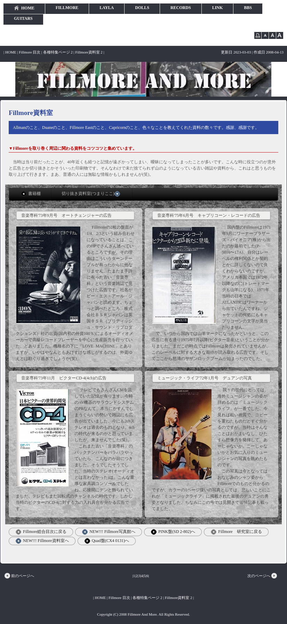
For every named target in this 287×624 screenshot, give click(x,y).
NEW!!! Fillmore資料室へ (42, 541)
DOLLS (142, 7)
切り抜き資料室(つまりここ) (92, 194)
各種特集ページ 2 (58, 52)
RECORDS (180, 7)
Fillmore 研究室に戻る (236, 532)
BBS (248, 7)
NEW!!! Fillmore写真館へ (108, 532)
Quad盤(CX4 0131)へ (107, 541)
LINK (217, 7)
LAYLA (106, 7)
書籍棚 (31, 194)
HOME (24, 8)
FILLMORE (67, 7)
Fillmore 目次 (29, 52)
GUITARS (23, 18)
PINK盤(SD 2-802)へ (173, 532)
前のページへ (18, 576)
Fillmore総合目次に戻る (41, 532)
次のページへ (262, 576)
